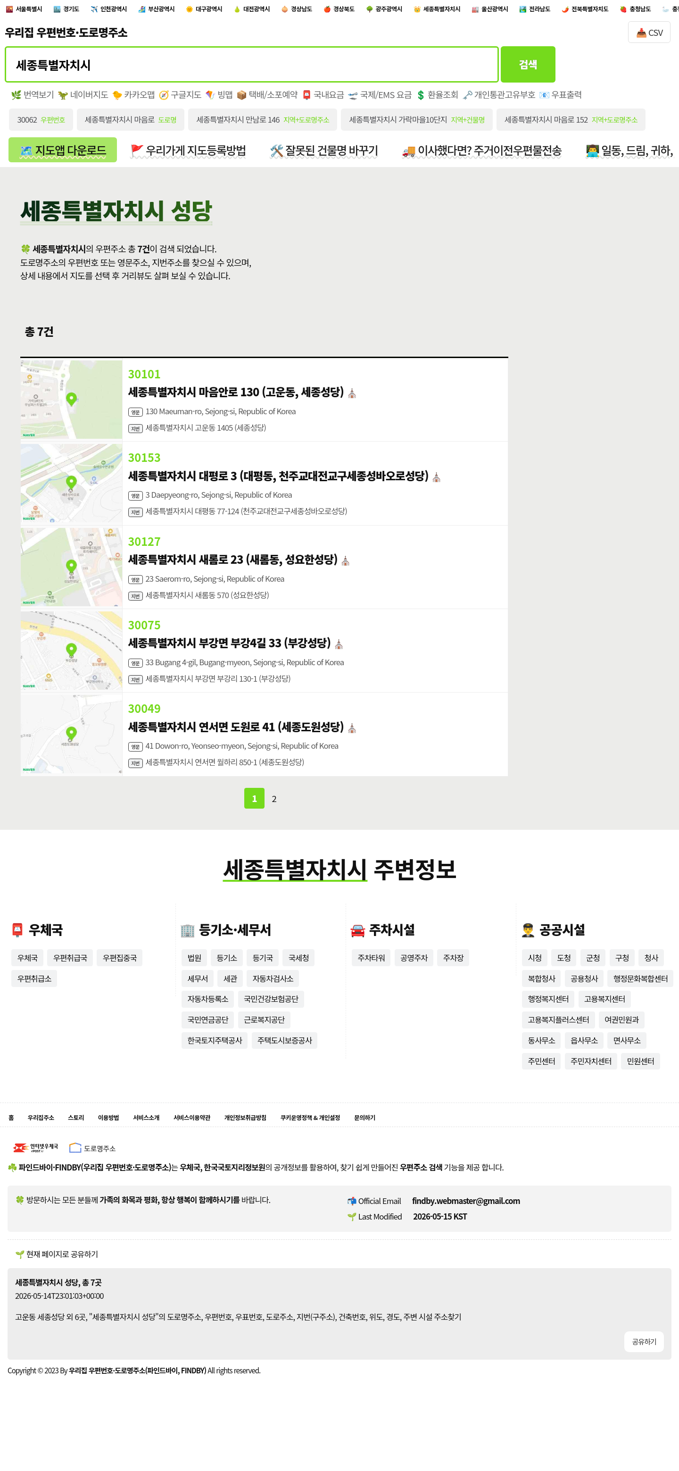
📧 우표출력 (560, 99)
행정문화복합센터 (640, 1008)
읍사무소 (584, 1070)
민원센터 (640, 1090)
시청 (534, 987)
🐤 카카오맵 (133, 99)
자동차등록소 (207, 1029)
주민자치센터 (591, 1090)
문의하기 (473, 1150)
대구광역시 (272, 11)
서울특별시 (38, 11)
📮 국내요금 (322, 99)
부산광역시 (210, 11)
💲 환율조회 (436, 99)
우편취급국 (70, 987)
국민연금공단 (207, 1049)
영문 (137, 417)
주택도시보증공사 (284, 1070)
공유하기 (644, 1376)
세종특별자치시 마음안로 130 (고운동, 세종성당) (236, 397)
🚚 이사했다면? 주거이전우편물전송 (481, 154)
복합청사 (541, 1008)
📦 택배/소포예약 (266, 99)
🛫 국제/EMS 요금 (380, 99)
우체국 (27, 987)
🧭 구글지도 (179, 99)
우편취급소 (34, 1008)
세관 (230, 1008)
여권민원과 (621, 1049)
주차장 (453, 987)
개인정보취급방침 (313, 1150)
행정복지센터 (548, 1029)
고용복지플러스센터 (558, 1049)
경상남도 (393, 11)
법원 (194, 987)
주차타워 (371, 987)
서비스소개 (183, 1150)
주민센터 (541, 1090)
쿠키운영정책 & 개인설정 (401, 1150)
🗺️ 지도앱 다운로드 (62, 154)
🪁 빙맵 (219, 99)
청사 (651, 987)
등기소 (226, 987)
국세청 (299, 987)
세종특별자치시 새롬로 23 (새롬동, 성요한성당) (233, 574)
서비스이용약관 (242, 1150)
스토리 (93, 1150)
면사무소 (627, 1070)
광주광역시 (507, 11)
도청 (564, 987)
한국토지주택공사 (214, 1070)
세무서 (197, 1008)
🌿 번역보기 (32, 99)
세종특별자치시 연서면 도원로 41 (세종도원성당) (236, 752)
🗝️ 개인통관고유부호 (498, 99)
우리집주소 (49, 1150)
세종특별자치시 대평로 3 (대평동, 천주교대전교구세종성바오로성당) (278, 485)
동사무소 (541, 1070)
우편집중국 (120, 987)
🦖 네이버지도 (83, 99)
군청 (593, 987)
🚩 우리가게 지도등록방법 (188, 154)
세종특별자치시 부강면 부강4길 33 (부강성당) (229, 663)
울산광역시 (647, 11)
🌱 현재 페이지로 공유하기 (56, 1289)
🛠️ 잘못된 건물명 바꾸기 (324, 154)
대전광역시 (335, 11)
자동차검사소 (272, 1008)
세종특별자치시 (577, 11)
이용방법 (134, 1150)
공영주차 (414, 987)
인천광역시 (147, 11)
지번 (137, 436)
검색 (528, 69)
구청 (622, 987)
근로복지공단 (264, 1049)
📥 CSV (649, 37)
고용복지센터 (604, 1029)
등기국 (262, 987)
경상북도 (448, 11)
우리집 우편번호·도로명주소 (66, 37)
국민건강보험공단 (271, 1029)
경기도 (92, 11)
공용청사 (584, 1008)
